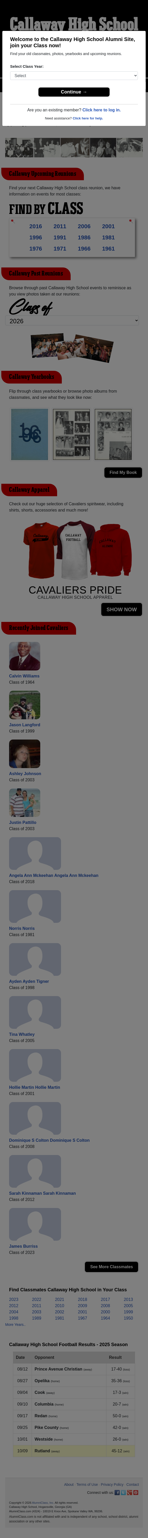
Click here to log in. (101, 110)
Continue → (74, 92)
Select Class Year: (27, 66)
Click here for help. (88, 118)
